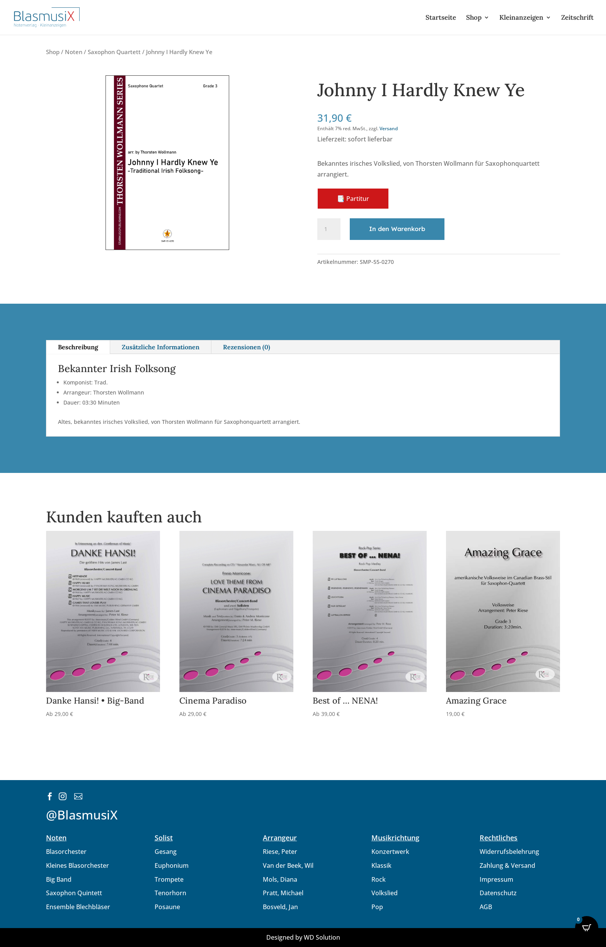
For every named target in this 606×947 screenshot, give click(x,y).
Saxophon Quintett (74, 893)
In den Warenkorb (397, 229)
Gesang (166, 851)
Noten (73, 52)
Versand (389, 128)
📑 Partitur (353, 198)
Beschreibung (78, 347)
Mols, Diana (280, 879)
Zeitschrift (577, 18)
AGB (486, 907)
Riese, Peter (280, 851)
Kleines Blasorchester (77, 865)
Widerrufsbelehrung (509, 851)
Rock (378, 879)
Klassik (381, 865)
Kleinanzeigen (521, 18)
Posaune (167, 907)
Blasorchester (66, 851)
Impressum (496, 879)
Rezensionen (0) (246, 347)
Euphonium (172, 865)
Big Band (58, 879)
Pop (377, 907)
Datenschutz (498, 893)
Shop (474, 18)
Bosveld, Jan (280, 907)
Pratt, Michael (283, 893)
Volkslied (384, 893)
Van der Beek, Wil (288, 865)
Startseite (441, 18)
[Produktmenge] (328, 229)
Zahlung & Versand (507, 865)
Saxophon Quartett (114, 52)
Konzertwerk (390, 851)
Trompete (169, 879)
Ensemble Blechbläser (78, 907)
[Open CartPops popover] (586, 927)
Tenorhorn (170, 893)
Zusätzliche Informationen (160, 347)
